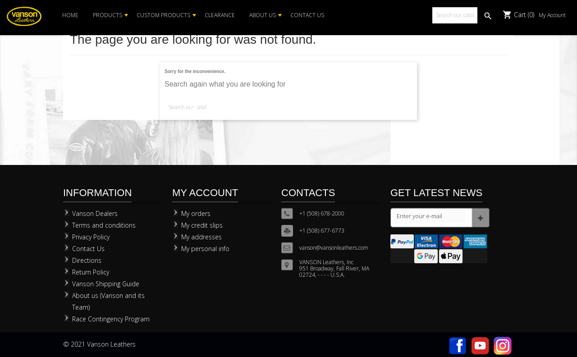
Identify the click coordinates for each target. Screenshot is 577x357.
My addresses (201, 237)
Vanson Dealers (95, 213)
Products (107, 15)
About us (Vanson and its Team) (108, 301)
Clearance (220, 15)
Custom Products (163, 15)
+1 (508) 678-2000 (321, 213)
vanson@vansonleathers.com (333, 248)
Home (70, 15)
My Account (552, 15)
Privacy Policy (91, 237)
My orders (196, 213)
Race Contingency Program (111, 319)
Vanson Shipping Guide (105, 283)
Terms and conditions (104, 225)
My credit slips (202, 225)
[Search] (454, 15)
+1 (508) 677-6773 (321, 230)
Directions (86, 260)
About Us (262, 15)
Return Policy (90, 272)
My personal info (205, 248)
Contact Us (307, 15)
